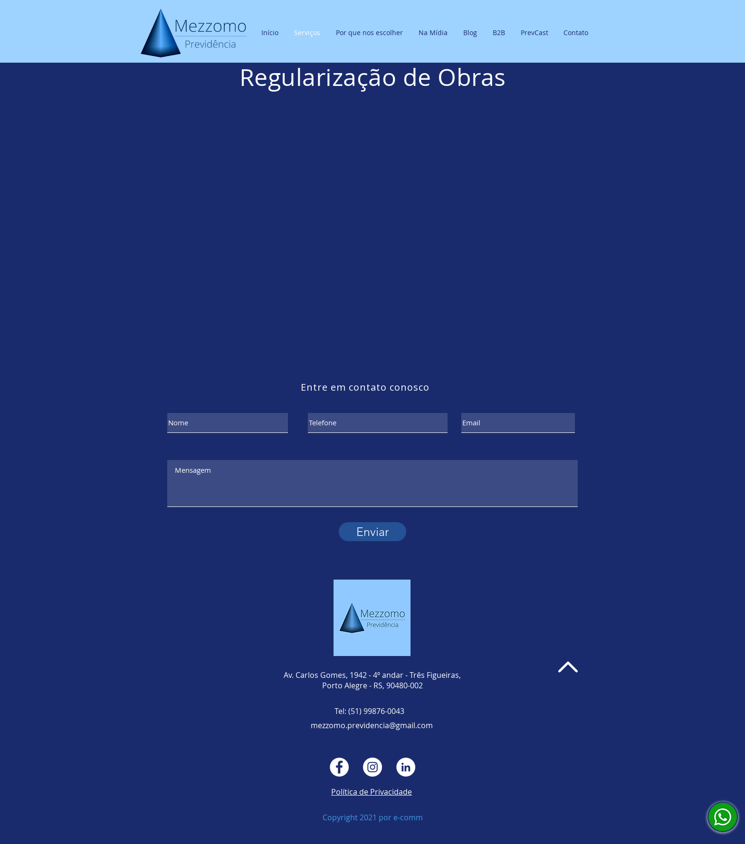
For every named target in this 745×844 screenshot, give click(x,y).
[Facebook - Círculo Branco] (339, 767)
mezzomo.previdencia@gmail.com (372, 725)
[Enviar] (372, 531)
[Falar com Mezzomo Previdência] (722, 817)
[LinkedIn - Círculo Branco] (405, 767)
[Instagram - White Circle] (372, 767)
